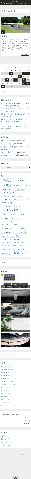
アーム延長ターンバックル (9, 109)
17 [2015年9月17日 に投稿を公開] (15, 80)
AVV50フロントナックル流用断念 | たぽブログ (14, 121)
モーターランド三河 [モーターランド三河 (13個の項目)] (20, 232)
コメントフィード (6, 442)
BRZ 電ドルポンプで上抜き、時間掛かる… (13, 147)
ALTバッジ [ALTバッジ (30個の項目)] (25, 185)
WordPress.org (5, 445)
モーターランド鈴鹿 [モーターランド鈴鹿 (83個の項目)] (11, 236)
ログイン (3, 436)
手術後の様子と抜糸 (7, 114)
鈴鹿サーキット (5, 372)
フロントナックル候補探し (9, 141)
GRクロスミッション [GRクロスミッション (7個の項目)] (8, 196)
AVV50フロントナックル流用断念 (11, 103)
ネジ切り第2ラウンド (7, 126)
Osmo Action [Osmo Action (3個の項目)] (20, 196)
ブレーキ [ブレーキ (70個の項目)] (21, 228)
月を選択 (15, 263)
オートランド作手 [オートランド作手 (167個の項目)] (11, 210)
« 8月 (2, 91)
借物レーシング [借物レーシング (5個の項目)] (6, 242)
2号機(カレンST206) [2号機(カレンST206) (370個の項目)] (13, 180)
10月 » (28, 91)
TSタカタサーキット (7, 403)
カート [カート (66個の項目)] (5, 214)
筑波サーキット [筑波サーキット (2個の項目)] (23, 245)
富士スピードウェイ (7, 393)
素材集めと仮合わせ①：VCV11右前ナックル (14, 119)
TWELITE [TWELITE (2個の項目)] (26, 199)
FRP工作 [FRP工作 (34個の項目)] (5, 193)
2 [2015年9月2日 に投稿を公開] (11, 73)
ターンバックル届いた (7, 144)
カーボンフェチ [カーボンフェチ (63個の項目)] (18, 214)
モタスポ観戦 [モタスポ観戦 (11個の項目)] (6, 232)
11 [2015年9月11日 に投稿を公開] (19, 76)
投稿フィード (5, 439)
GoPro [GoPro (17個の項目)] (13, 193)
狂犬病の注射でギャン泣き (9, 152)
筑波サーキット (5, 390)
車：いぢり (26, 16)
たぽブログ (15, 1)
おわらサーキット (6, 399)
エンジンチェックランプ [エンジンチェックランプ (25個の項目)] (11, 206)
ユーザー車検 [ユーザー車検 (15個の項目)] (6, 239)
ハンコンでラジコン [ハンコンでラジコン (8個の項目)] (8, 228)
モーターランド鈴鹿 (7, 369)
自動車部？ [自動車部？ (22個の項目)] (21, 249)
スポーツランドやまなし (8, 405)
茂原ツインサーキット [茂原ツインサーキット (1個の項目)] (6, 253)
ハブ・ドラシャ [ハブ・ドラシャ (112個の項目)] (9, 224)
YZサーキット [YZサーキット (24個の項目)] (7, 203)
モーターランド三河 (7, 381)
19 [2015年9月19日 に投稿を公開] (24, 80)
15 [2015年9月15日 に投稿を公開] (7, 80)
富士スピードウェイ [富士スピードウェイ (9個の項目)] (19, 243)
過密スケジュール (9, 36)
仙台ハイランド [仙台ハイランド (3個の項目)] (17, 239)
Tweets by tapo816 (6, 355)
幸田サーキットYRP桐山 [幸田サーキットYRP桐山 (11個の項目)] (9, 246)
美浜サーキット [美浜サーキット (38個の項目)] (8, 249)
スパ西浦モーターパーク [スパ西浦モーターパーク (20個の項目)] (10, 218)
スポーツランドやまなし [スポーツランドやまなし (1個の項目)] (7, 221)
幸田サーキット (5, 387)
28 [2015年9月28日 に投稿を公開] (3, 86)
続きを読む (25, 54)
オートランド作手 (6, 366)
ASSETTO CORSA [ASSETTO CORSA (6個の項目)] (7, 189)
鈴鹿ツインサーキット (7, 396)
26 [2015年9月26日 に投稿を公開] (24, 83)
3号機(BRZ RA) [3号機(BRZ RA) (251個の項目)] (10, 185)
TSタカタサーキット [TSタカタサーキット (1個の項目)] (17, 199)
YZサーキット (5, 378)
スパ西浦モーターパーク (8, 384)
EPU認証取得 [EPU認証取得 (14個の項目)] (19, 189)
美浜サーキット (5, 375)
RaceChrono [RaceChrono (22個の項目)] (6, 199)
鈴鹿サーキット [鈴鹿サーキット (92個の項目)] (21, 253)
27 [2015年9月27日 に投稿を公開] (28, 83)
